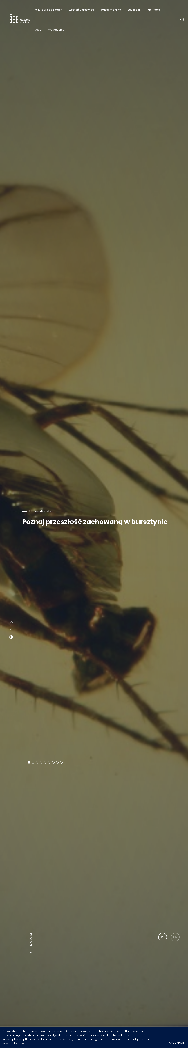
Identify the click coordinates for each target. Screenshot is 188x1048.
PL (162, 937)
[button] (24, 762)
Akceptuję (176, 1042)
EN (175, 937)
